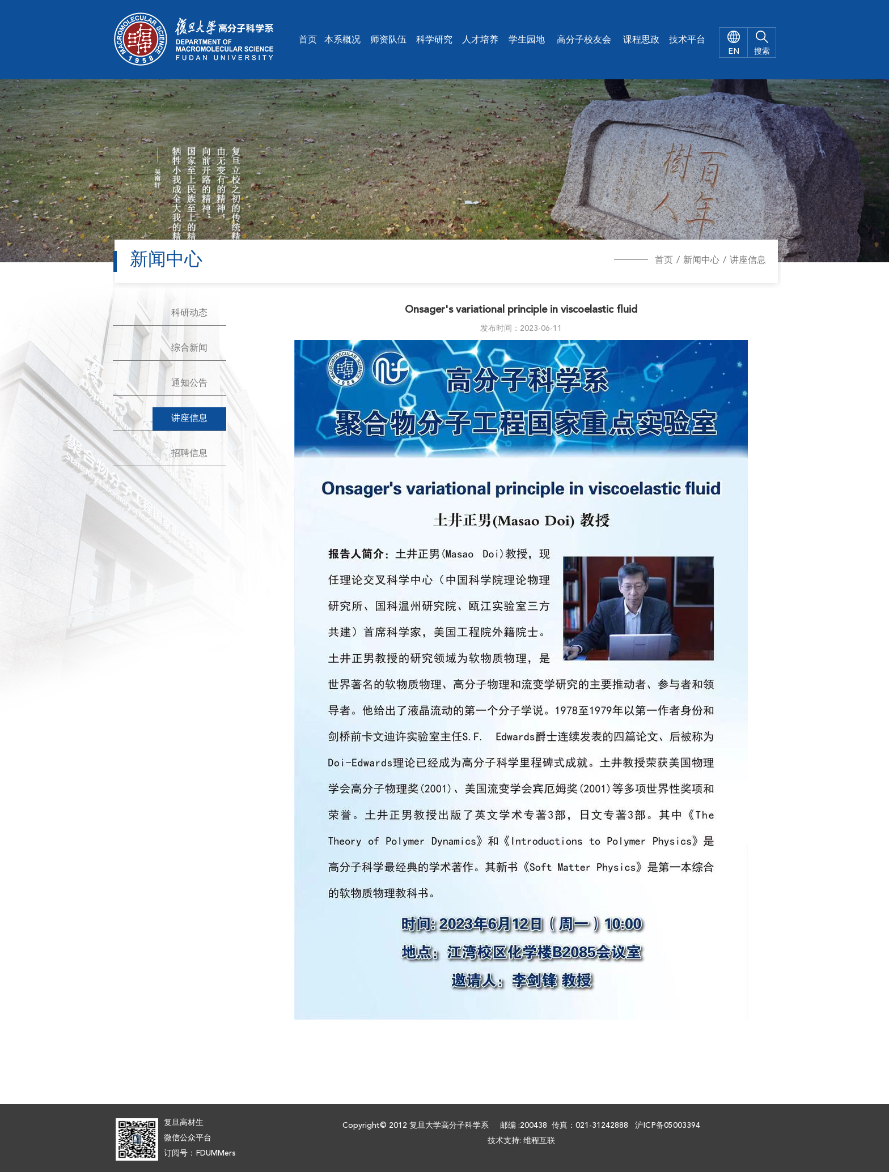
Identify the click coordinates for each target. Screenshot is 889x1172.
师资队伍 (388, 40)
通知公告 (189, 383)
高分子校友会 (584, 40)
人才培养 (480, 40)
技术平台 (687, 40)
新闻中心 (701, 260)
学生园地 (527, 40)
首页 (308, 40)
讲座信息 (748, 260)
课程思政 (641, 40)
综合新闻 (189, 348)
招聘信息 (189, 453)
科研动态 (189, 313)
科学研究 (434, 40)
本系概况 (342, 40)
